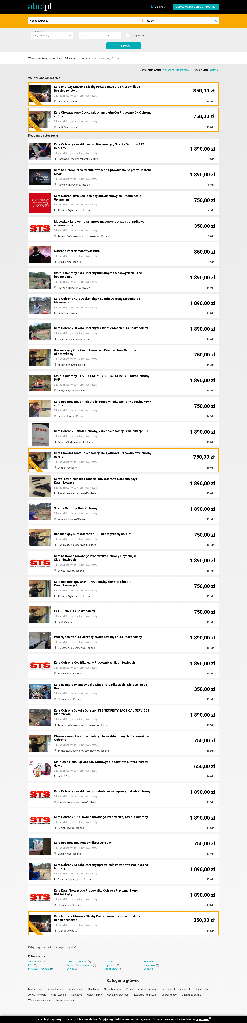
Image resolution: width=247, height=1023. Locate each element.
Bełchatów (111, 968)
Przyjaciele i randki (66, 1000)
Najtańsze (168, 70)
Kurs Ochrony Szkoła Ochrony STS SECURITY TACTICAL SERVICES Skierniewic (98, 712)
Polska (32, 956)
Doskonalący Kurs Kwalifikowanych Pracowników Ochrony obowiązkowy (99, 352)
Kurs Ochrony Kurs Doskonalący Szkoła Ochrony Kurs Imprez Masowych (102, 301)
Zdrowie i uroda (147, 989)
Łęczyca (148, 968)
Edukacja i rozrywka (76, 58)
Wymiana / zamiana (39, 1000)
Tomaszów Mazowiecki (79, 965)
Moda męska (76, 989)
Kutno (108, 961)
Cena (84, 35)
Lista (205, 70)
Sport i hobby (169, 994)
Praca (129, 989)
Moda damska (55, 989)
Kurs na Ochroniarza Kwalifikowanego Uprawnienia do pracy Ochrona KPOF (101, 172)
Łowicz (71, 968)
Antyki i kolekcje (37, 994)
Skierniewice (35, 961)
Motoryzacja (35, 989)
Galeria (214, 70)
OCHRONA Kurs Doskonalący (77, 611)
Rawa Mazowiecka (77, 961)
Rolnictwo (76, 994)
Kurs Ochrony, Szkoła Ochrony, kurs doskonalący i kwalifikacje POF (93, 429)
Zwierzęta (185, 989)
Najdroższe (182, 70)
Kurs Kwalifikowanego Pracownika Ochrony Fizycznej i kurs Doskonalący (100, 892)
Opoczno (110, 965)
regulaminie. (202, 1019)
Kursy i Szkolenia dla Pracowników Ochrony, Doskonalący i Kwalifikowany (100, 481)
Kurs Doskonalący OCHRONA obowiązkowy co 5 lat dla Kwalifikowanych (97, 584)
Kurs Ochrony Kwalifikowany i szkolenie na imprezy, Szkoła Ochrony (100, 789)
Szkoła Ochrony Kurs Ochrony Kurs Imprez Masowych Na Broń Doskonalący (99, 275)
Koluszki (148, 961)
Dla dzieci (93, 989)
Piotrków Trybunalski (39, 968)
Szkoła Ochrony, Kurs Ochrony (78, 508)
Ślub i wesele (58, 994)
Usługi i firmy (94, 994)
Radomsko (150, 965)
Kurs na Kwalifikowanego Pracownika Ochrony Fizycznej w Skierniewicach (100, 558)
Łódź (31, 965)
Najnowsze (154, 70)
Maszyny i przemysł (118, 994)
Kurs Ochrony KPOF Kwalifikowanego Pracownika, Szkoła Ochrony (99, 815)
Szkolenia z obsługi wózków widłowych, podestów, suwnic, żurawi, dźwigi (100, 764)
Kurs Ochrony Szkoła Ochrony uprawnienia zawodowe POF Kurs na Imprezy (100, 867)
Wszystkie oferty (37, 58)
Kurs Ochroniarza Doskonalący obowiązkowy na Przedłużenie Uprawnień (102, 198)
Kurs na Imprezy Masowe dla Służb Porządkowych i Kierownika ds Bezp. (94, 687)
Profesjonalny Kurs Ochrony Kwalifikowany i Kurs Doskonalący (92, 635)
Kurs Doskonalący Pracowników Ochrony (86, 843)
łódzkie (42, 956)
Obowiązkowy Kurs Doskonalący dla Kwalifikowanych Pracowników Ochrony (95, 738)
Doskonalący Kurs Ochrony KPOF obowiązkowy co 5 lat (97, 534)
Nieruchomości (112, 989)
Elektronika (202, 989)
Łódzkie (56, 58)
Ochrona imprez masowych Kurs (79, 251)
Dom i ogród (168, 989)
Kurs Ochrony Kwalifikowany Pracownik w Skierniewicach (99, 663)
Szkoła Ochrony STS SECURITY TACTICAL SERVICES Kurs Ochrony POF (100, 378)
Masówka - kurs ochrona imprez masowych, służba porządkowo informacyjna (94, 223)
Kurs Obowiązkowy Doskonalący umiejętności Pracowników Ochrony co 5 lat (101, 115)
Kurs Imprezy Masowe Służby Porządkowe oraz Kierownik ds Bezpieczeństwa (102, 89)
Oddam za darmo (191, 994)
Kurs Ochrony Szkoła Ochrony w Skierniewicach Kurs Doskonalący (95, 326)
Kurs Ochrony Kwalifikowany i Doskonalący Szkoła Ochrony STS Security (100, 146)
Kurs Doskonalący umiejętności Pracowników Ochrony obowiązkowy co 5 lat (96, 404)
